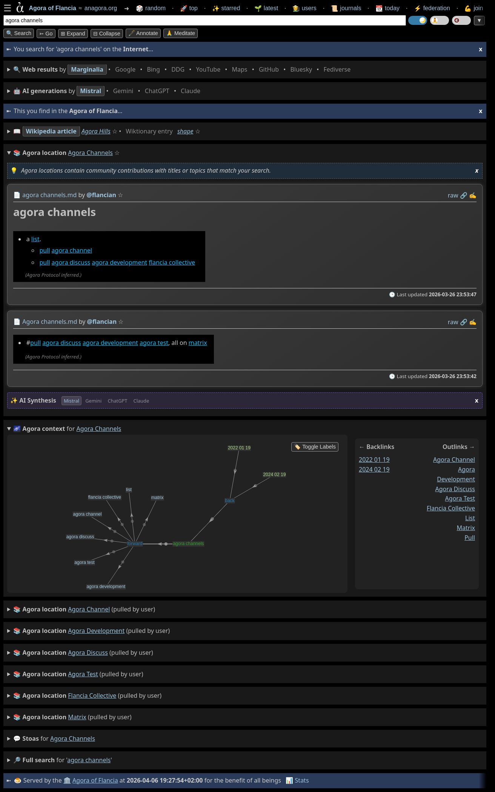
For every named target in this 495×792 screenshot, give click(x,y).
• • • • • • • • (183, 69)
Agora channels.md (49, 321)
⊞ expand (73, 34)
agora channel (71, 250)
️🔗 (463, 195)
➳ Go (45, 34)
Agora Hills (96, 131)
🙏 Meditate (180, 33)
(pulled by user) (84, 609)
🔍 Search (19, 33)
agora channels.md (49, 195)
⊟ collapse (106, 34)
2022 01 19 (374, 459)
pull (44, 250)
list (35, 239)
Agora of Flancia (95, 780)
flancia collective (172, 263)
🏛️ (67, 780)
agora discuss (70, 263)
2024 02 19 (374, 469)
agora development (119, 263)
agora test (153, 343)
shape (185, 131)
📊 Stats (297, 780)
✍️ (473, 195)
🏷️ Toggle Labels (315, 447)
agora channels (72, 738)
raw (452, 195)
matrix (197, 343)
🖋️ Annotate (143, 33)
